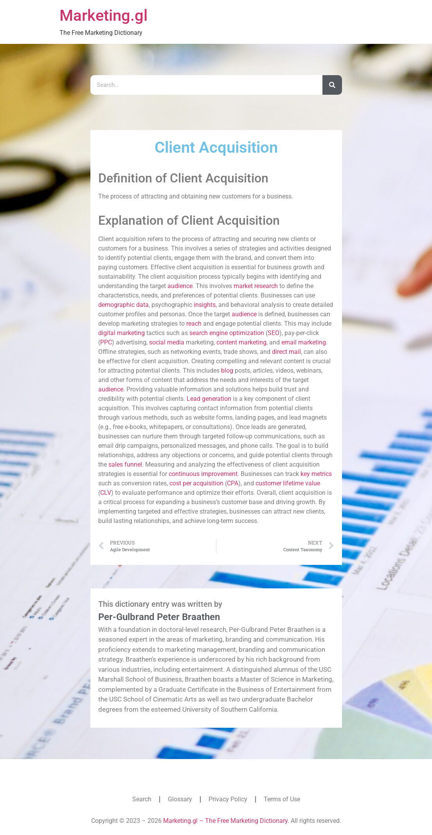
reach (194, 323)
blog (227, 370)
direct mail (286, 351)
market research (256, 286)
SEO (273, 333)
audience (180, 286)
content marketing (241, 342)
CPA (232, 483)
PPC (106, 342)
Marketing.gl (103, 15)
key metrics (316, 474)
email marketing (303, 342)
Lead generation (209, 398)
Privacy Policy (228, 799)
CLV (105, 492)
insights (205, 304)
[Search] (332, 85)
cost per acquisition (196, 483)
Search (141, 799)
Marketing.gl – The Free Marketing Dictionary (225, 820)
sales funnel (125, 464)
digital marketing (121, 333)
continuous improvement (203, 474)
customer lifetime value (288, 483)
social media (166, 342)
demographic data (123, 304)
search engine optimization (226, 333)
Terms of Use (282, 799)
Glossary (180, 799)
